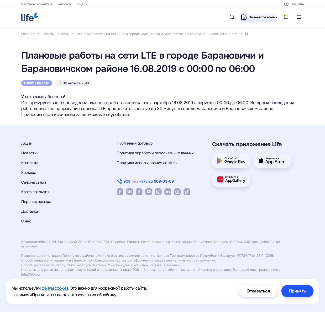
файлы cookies (55, 288)
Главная (27, 34)
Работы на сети (55, 34)
